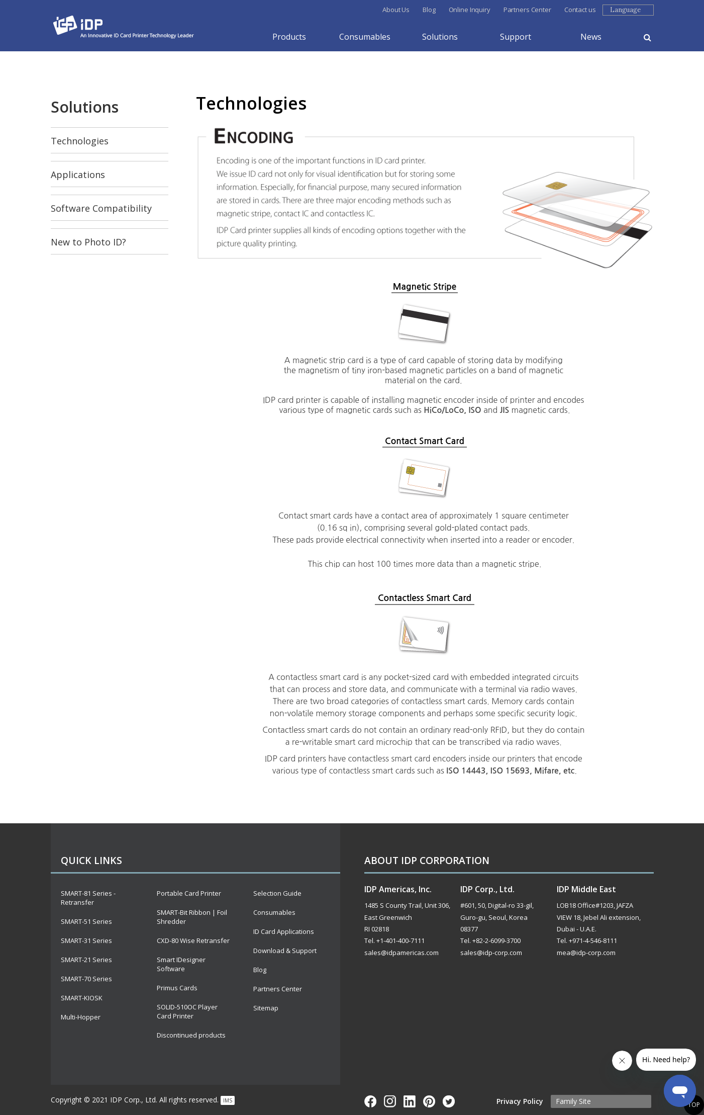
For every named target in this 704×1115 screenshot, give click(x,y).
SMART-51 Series (86, 921)
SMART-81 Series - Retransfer (88, 898)
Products (289, 36)
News (590, 36)
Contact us (580, 9)
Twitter (449, 1101)
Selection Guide (277, 893)
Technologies (80, 141)
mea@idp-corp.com (586, 952)
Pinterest (429, 1101)
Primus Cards (177, 987)
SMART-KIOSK (82, 997)
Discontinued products (191, 1035)
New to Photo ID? (88, 242)
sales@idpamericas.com (401, 952)
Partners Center (527, 9)
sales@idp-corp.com (491, 952)
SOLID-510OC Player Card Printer (187, 1011)
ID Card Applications (283, 931)
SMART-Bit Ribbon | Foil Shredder (192, 917)
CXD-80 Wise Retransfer (193, 940)
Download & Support (285, 950)
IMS (227, 1100)
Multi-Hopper (80, 1016)
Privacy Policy (519, 1101)
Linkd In (410, 1101)
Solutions (440, 36)
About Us (396, 9)
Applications (78, 174)
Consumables (364, 36)
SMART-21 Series (86, 959)
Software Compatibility (101, 208)
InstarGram (390, 1101)
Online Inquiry (469, 9)
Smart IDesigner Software (181, 964)
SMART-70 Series (86, 978)
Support (515, 36)
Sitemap (265, 1007)
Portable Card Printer (189, 893)
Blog (429, 9)
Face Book (370, 1101)
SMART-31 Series (86, 940)
